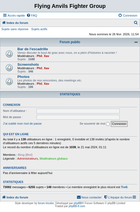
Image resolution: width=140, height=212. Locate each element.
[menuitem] (31, 15)
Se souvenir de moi (95, 124)
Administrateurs (27, 158)
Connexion (11, 104)
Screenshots (28, 64)
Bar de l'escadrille (32, 49)
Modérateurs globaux (54, 158)
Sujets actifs (39, 29)
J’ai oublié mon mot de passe (22, 123)
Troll (124, 187)
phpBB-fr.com (77, 206)
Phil (39, 56)
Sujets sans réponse (15, 29)
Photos (23, 77)
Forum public (70, 42)
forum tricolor (46, 203)
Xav (46, 56)
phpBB (78, 203)
